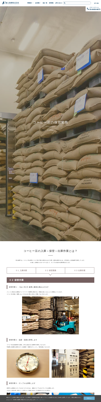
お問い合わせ (58, 3)
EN (98, 3)
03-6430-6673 (94, 9)
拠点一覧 (45, 3)
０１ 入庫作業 (21, 270)
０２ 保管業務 (50, 270)
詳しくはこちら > (41, 399)
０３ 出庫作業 (80, 270)
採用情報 (51, 3)
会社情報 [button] (37, 3)
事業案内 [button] (29, 3)
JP (95, 3)
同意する (89, 398)
